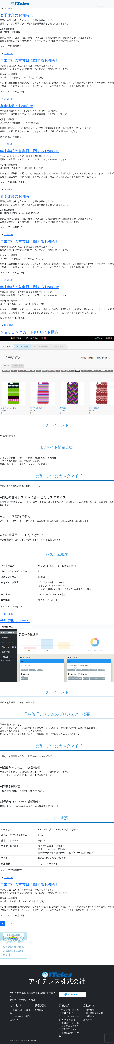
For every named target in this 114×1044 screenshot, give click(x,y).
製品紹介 (65, 1005)
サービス (16, 1005)
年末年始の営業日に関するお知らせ (38, 60)
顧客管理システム (69, 1029)
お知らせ (8, 8)
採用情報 (88, 1010)
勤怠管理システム (69, 1026)
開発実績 (8, 325)
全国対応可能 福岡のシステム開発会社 (20, 3)
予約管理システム (19, 620)
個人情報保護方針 (93, 1013)
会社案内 (89, 1005)
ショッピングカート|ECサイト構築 (37, 332)
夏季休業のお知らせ (21, 15)
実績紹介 (40, 1010)
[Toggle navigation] (100, 3)
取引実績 (40, 1005)
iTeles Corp (19, 1041)
